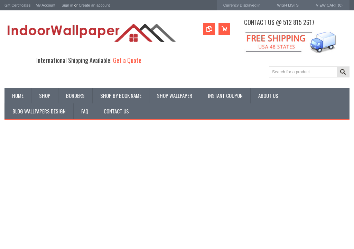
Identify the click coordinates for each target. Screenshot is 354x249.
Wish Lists (287, 5)
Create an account (94, 5)
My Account (45, 5)
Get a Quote (127, 60)
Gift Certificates (17, 5)
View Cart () (329, 5)
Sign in (67, 5)
